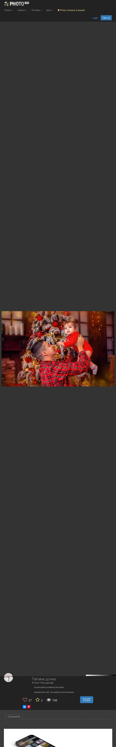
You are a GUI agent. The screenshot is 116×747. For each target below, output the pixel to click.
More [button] (49, 10)
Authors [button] (22, 10)
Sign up (106, 18)
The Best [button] (36, 10)
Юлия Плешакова (42, 683)
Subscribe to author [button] (87, 700)
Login (95, 18)
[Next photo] (113, 339)
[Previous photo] (3, 339)
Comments (14, 716)
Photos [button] (9, 10)
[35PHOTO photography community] (16, 3)
